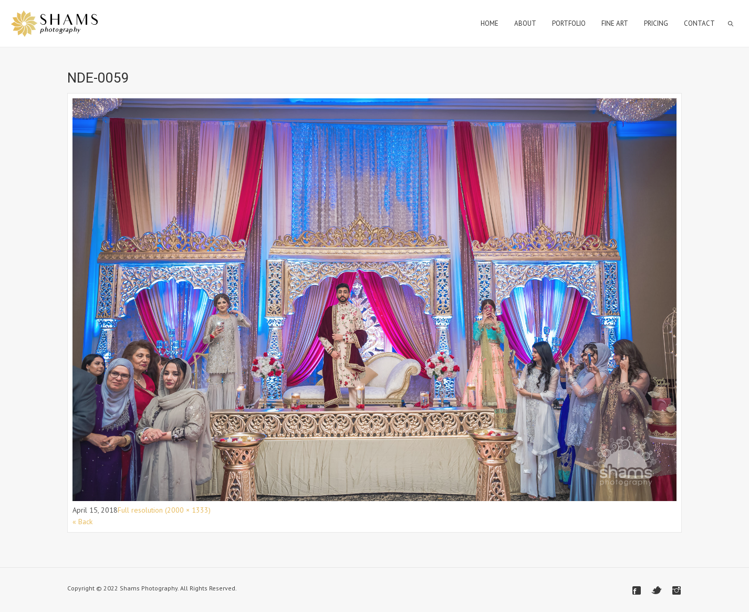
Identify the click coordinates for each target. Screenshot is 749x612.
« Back (82, 521)
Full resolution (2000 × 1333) (164, 510)
